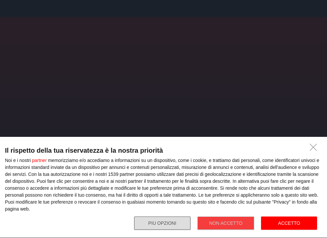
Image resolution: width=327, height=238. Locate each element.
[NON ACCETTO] (315, 149)
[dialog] (163, 187)
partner (39, 160)
